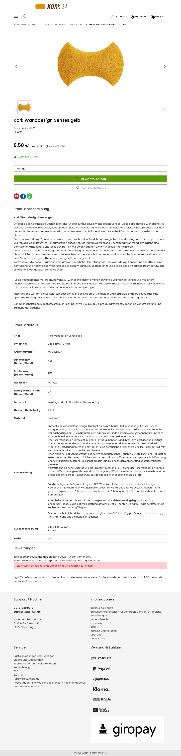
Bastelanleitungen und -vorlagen (34, 656)
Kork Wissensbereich (26, 686)
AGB (93, 627)
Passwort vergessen (26, 679)
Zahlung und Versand (103, 631)
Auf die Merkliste (90, 188)
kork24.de (35, 24)
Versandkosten (57, 146)
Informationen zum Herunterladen (35, 663)
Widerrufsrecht (99, 619)
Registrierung (22, 667)
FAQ (16, 671)
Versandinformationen (28, 581)
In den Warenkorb (90, 179)
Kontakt (18, 675)
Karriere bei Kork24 (101, 608)
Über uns (95, 634)
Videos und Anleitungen (28, 659)
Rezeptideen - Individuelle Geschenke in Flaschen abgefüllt (50, 682)
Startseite (20, 24)
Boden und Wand (55, 24)
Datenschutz (98, 638)
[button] (165, 66)
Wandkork (76, 24)
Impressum (97, 623)
